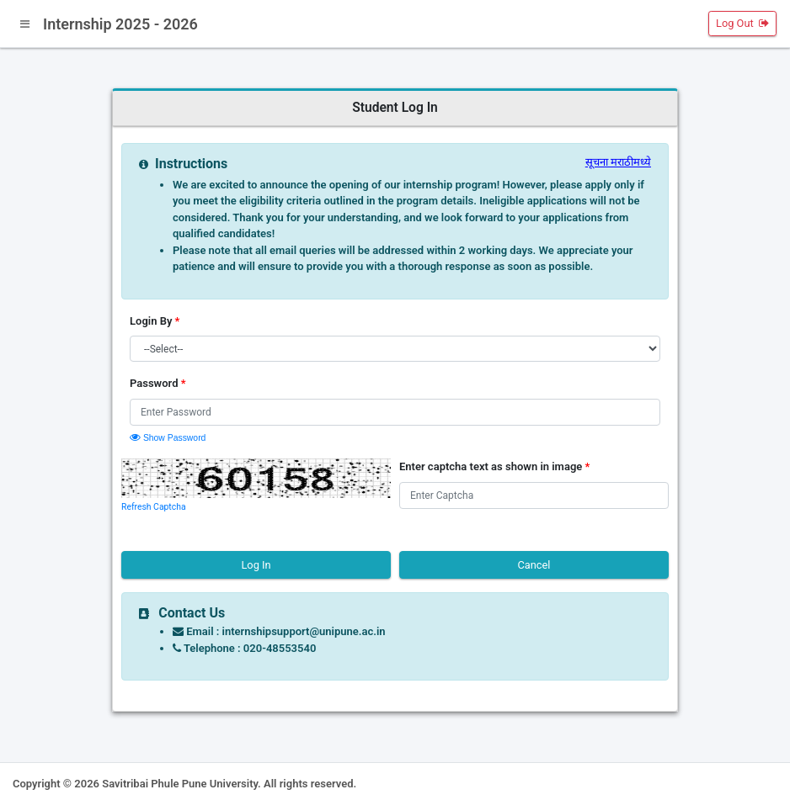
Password (158, 383)
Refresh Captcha (153, 506)
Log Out (742, 23)
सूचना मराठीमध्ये (618, 162)
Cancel (534, 565)
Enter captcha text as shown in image (494, 466)
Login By (154, 321)
